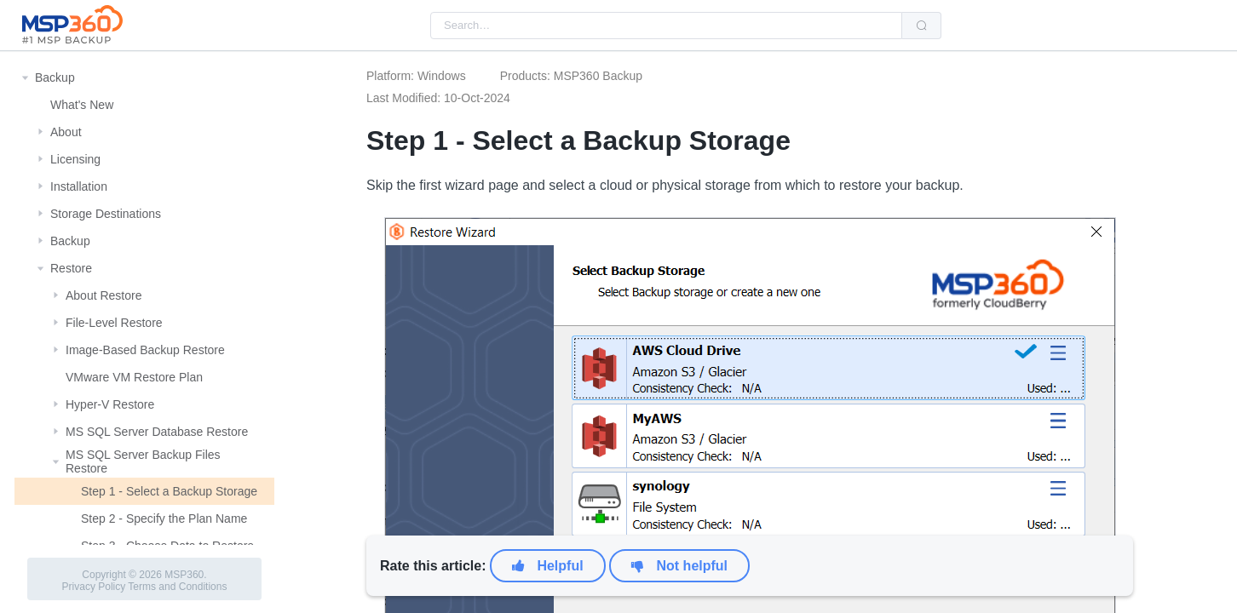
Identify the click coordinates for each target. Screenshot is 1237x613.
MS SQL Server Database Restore (157, 431)
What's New (81, 105)
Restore (71, 268)
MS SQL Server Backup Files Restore (143, 461)
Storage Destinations (105, 214)
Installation (78, 186)
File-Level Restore (114, 322)
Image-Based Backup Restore (145, 350)
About (66, 132)
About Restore (104, 295)
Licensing (75, 159)
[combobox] (666, 25)
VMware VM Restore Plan (134, 377)
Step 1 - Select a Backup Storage (169, 491)
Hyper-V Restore (110, 404)
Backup (55, 77)
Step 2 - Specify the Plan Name (164, 518)
